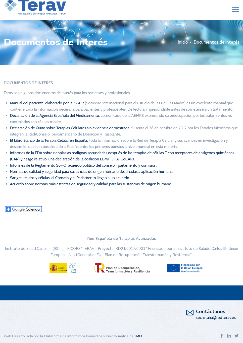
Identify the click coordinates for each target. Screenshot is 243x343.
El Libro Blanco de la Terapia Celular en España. (49, 140)
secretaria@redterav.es (216, 317)
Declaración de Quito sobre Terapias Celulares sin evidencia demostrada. (70, 128)
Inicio (183, 42)
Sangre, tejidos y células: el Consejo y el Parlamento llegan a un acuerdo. (70, 177)
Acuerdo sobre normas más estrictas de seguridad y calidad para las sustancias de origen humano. (91, 184)
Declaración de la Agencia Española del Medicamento (54, 115)
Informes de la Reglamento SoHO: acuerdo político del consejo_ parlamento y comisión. (83, 165)
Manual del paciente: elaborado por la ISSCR (47, 103)
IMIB (139, 336)
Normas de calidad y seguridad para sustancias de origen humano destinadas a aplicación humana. (91, 171)
